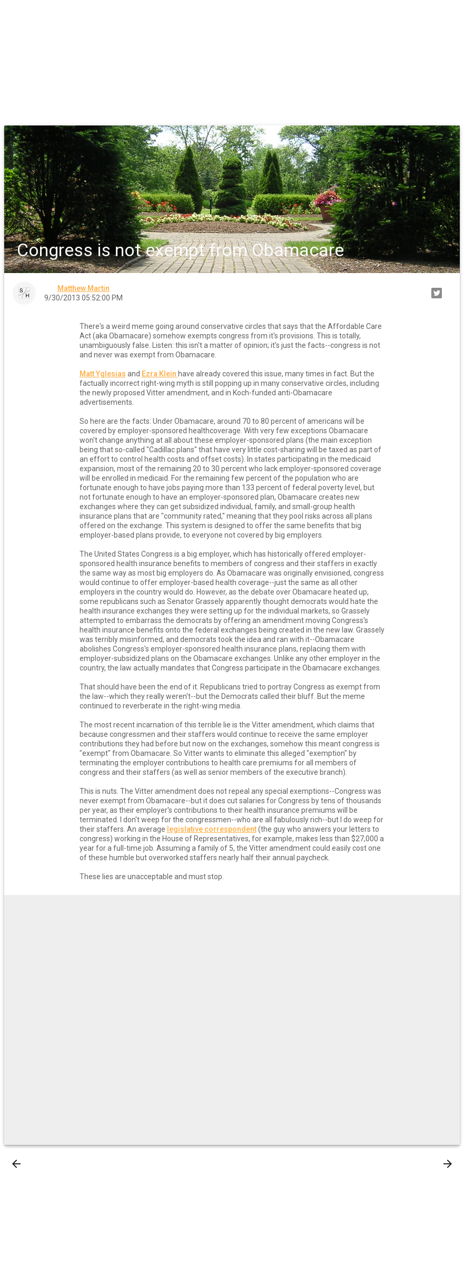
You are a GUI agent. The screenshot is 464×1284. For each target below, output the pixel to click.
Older (433, 1163)
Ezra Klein (160, 373)
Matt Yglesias (103, 373)
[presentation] (16, 1163)
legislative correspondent (211, 829)
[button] (16, 16)
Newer (32, 1163)
